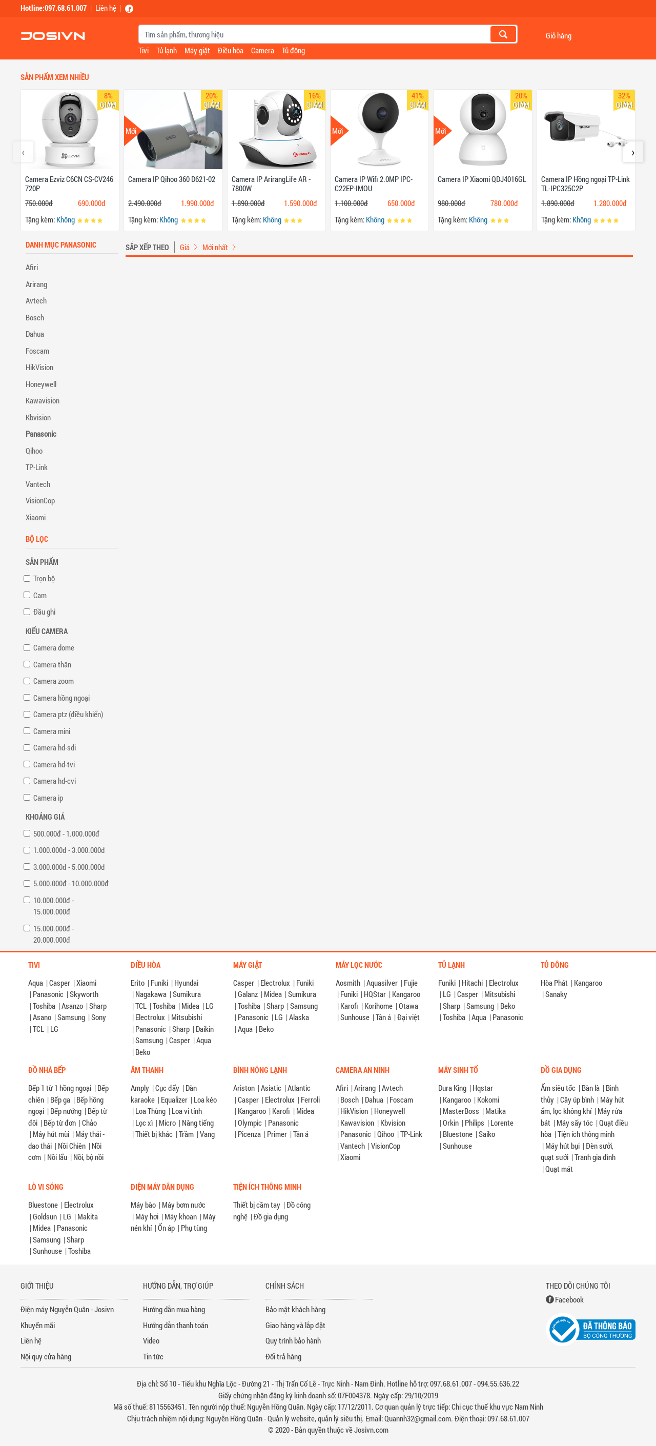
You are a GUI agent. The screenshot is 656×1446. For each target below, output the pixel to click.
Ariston (244, 1088)
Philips (474, 1122)
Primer (277, 1134)
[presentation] (23, 151)
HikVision (39, 367)
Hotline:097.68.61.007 (53, 8)
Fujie (411, 982)
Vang (207, 1134)
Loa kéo (205, 1099)
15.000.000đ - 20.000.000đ (53, 934)
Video (151, 1340)
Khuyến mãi (37, 1325)
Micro (167, 1122)
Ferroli (310, 1099)
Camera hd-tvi (54, 764)
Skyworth (84, 994)
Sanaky (556, 994)
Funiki (159, 982)
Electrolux (150, 1017)
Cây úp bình (577, 1099)
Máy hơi (146, 1216)
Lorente (502, 1122)
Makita (87, 1216)
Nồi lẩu (57, 1157)
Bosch (35, 317)
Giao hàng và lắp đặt (295, 1325)
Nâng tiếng (198, 1122)
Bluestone (458, 1134)
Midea (190, 1006)
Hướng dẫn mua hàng (174, 1309)
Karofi (349, 1006)
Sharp (98, 1006)
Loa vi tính (187, 1111)
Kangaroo (406, 994)
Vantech (38, 484)
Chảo (89, 1122)
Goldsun (45, 1216)
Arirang (36, 284)
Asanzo (72, 1006)
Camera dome (53, 647)
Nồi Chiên (72, 1145)
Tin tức (153, 1356)
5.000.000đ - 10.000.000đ (71, 883)
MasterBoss (461, 1111)
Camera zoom (53, 681)
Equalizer (174, 1099)
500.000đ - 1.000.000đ (66, 833)
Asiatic (271, 1088)
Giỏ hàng (558, 35)
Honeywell (41, 384)
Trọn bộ (44, 578)
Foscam (37, 350)
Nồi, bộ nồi (88, 1157)
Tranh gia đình (595, 1157)
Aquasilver (382, 982)
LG (54, 1029)
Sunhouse (355, 1017)
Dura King (452, 1088)
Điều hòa (230, 50)
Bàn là (591, 1088)
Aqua (35, 982)
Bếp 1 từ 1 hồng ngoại (59, 1088)
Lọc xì (144, 1122)
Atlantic (299, 1088)
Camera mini (51, 731)
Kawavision (42, 400)
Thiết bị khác (154, 1134)
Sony (98, 1017)
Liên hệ (105, 8)
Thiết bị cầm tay (256, 1204)
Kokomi (488, 1099)
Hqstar (483, 1088)
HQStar (375, 994)
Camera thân (52, 664)
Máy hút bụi (562, 1145)
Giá (185, 247)
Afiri (32, 267)
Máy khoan (181, 1216)
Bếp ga (60, 1099)
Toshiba (44, 1006)
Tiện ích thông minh (586, 1134)
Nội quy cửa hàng (45, 1356)
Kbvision (38, 417)
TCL (38, 1029)
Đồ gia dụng (271, 1216)
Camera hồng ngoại (61, 698)
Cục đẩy (167, 1088)
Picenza (249, 1134)
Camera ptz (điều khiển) (68, 714)
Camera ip (48, 797)
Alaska (299, 1017)
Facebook (569, 1299)
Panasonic (41, 434)
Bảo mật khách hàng (295, 1309)
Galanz (248, 994)
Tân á (383, 1017)
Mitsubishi (186, 1017)
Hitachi (472, 982)
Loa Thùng (150, 1111)
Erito (138, 982)
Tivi (143, 50)
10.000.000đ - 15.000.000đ (53, 906)
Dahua (35, 334)
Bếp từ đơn (60, 1122)
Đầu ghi (44, 611)
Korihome (378, 1006)
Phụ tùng (194, 1228)
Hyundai (186, 982)
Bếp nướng (65, 1111)
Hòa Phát (554, 982)
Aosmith (348, 982)
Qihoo (34, 450)
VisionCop (40, 500)
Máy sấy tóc (575, 1122)
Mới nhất (215, 247)
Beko (142, 1052)
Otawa (408, 1006)
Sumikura (187, 994)
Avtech (36, 300)
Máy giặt (197, 50)
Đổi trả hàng (283, 1356)
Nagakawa (151, 994)
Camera (262, 50)
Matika (495, 1111)
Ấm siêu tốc (558, 1088)
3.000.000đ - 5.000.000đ (69, 867)
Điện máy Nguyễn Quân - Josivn (67, 1309)
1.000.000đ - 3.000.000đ (69, 850)
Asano (42, 1017)
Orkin (451, 1122)
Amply (140, 1088)
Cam (40, 595)
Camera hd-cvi (54, 781)
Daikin (205, 1029)
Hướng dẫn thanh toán (175, 1325)
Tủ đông (293, 50)
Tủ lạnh (166, 50)
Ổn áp (166, 1228)
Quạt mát (559, 1169)
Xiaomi (36, 517)
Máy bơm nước (184, 1204)
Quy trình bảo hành (293, 1340)
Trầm (186, 1134)
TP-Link (37, 467)
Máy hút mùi (51, 1134)
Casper (59, 982)
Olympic (250, 1122)
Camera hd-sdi (54, 747)
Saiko (487, 1134)
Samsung (71, 1017)
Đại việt (408, 1017)
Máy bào (143, 1204)
